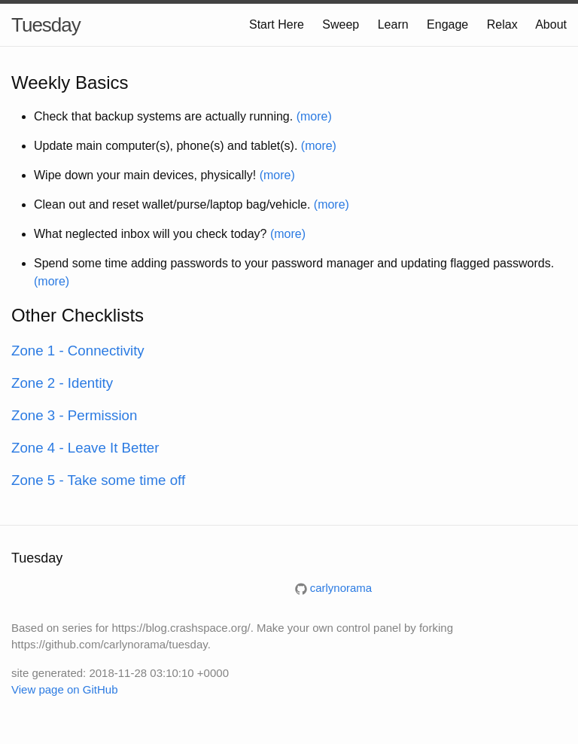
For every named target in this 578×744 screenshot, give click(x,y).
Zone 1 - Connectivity (77, 350)
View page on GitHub (64, 689)
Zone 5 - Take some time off (98, 480)
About (551, 24)
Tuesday (46, 25)
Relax (502, 24)
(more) (314, 116)
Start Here (276, 24)
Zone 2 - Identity (62, 383)
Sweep (340, 24)
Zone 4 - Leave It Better (85, 448)
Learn (393, 24)
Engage (447, 24)
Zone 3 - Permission (74, 415)
